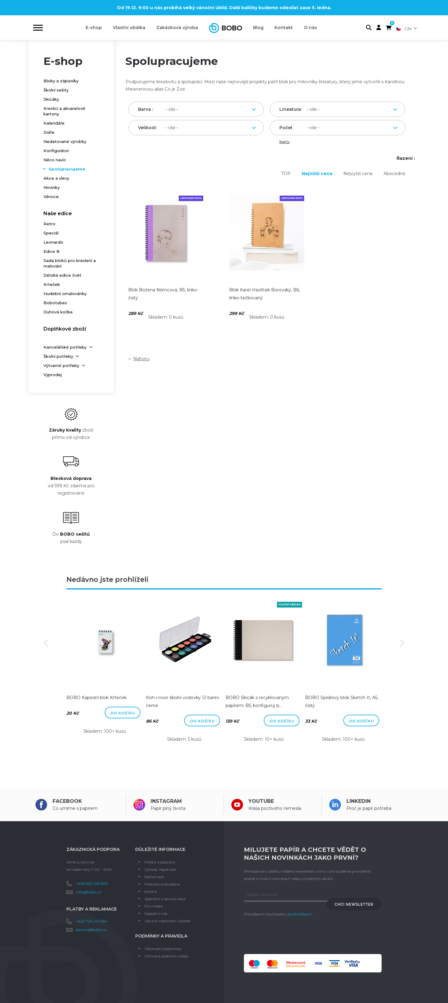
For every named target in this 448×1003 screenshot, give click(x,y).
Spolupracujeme (67, 169)
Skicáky (51, 99)
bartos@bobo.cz (91, 929)
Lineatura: (287, 109)
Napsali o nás (155, 913)
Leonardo (53, 242)
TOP (286, 173)
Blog (258, 27)
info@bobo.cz (88, 892)
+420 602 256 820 (92, 883)
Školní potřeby (58, 356)
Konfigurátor (56, 150)
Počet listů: (286, 130)
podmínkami (299, 914)
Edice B (51, 251)
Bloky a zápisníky (61, 80)
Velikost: (146, 127)
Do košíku (122, 713)
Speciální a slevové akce (164, 898)
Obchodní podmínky (162, 948)
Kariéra (150, 891)
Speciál (50, 232)
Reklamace (154, 876)
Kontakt (283, 27)
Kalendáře (54, 123)
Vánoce (51, 196)
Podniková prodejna (162, 884)
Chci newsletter (354, 904)
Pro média (153, 906)
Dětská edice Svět (62, 275)
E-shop (94, 27)
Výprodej (52, 374)
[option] (104, 672)
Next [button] (402, 643)
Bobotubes (55, 302)
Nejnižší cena (317, 173)
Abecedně (394, 173)
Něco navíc (54, 159)
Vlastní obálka (129, 27)
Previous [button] (45, 643)
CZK (408, 28)
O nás (310, 27)
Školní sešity (56, 90)
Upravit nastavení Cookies (167, 921)
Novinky (51, 187)
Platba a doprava (159, 862)
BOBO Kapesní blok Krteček (96, 697)
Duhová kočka (58, 311)
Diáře (48, 132)
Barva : (145, 109)
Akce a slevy (56, 178)
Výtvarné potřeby (61, 365)
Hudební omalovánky (65, 293)
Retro (49, 223)
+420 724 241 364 (91, 921)
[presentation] (290, 936)
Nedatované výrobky (64, 141)
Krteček (51, 284)
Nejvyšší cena (357, 173)
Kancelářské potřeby (65, 347)
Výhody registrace (160, 869)
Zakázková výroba (177, 27)
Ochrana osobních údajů (166, 956)
